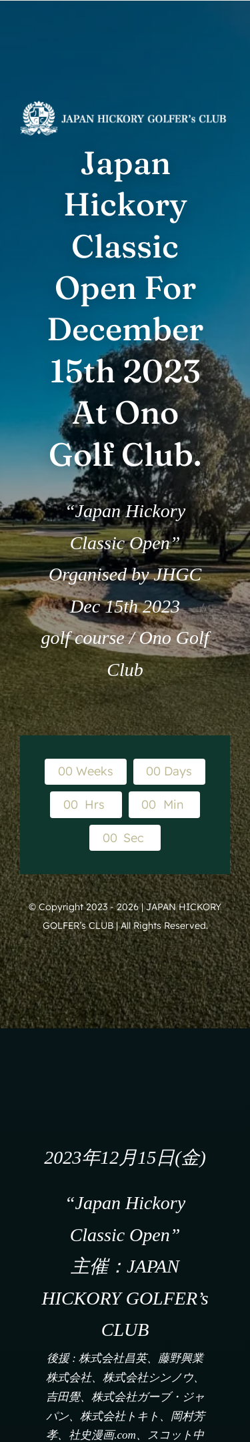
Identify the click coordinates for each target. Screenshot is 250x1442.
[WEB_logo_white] (125, 106)
